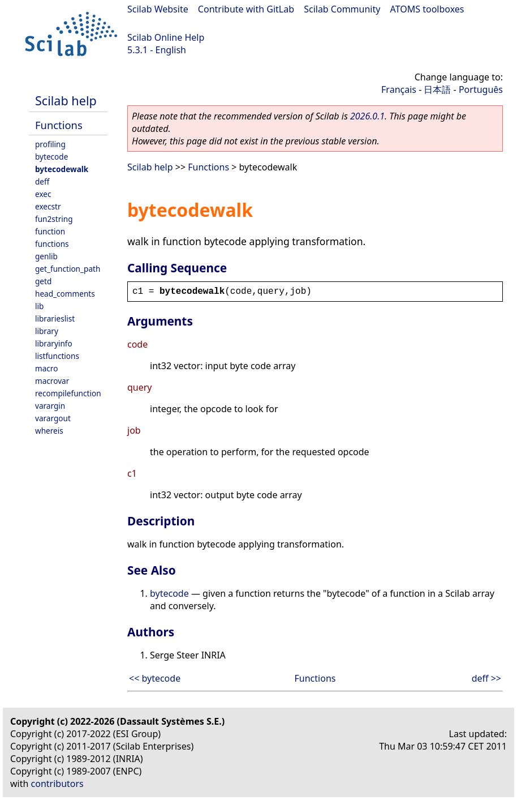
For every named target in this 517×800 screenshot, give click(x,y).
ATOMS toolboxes (427, 9)
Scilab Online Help (165, 37)
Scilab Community (342, 9)
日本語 (437, 89)
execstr (48, 206)
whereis (49, 430)
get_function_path (67, 268)
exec (43, 194)
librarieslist (55, 318)
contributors (57, 783)
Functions (59, 125)
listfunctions (57, 355)
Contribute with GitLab (246, 9)
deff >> (486, 678)
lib (39, 306)
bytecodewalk (61, 169)
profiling (50, 144)
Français (398, 89)
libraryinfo (53, 343)
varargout (53, 418)
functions (52, 243)
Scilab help (66, 100)
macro (46, 368)
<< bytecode (154, 678)
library (46, 331)
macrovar (52, 380)
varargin (50, 405)
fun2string (54, 218)
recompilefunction (68, 393)
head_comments (65, 293)
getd (43, 281)
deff (42, 181)
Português (481, 89)
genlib (46, 256)
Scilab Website (157, 9)
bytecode (51, 156)
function (50, 231)
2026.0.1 (367, 116)
